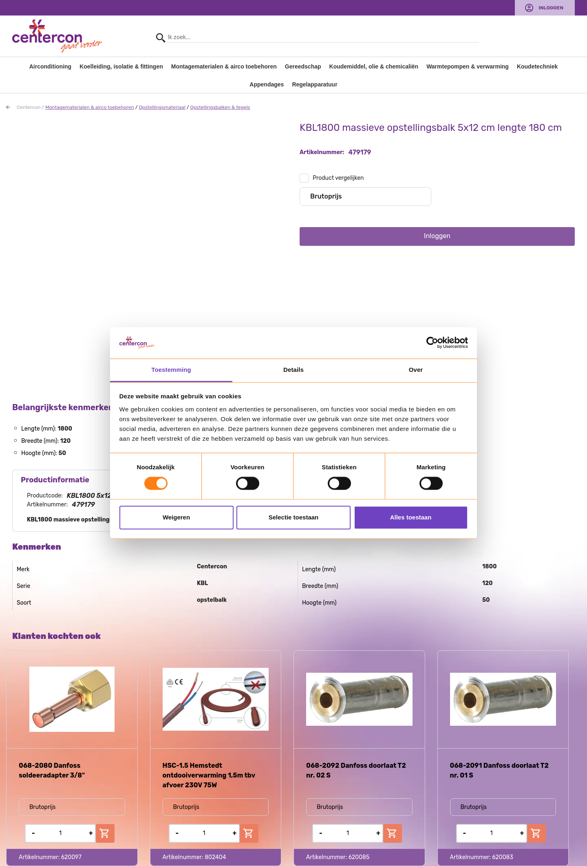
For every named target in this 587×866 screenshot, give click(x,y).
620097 (71, 857)
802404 (215, 857)
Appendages (266, 84)
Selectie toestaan (294, 517)
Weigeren (176, 517)
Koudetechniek (537, 66)
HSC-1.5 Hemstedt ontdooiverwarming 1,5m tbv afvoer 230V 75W (209, 775)
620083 (502, 857)
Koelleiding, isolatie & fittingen (121, 66)
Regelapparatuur (314, 84)
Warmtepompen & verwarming (467, 66)
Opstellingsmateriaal (162, 107)
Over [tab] (416, 369)
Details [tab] (293, 369)
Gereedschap (303, 66)
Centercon (29, 107)
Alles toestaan (411, 517)
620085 (359, 857)
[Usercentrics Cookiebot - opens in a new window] (432, 343)
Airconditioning (50, 66)
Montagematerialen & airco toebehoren (224, 66)
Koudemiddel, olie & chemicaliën (374, 66)
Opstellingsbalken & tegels (220, 107)
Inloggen (550, 8)
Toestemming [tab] (171, 369)
